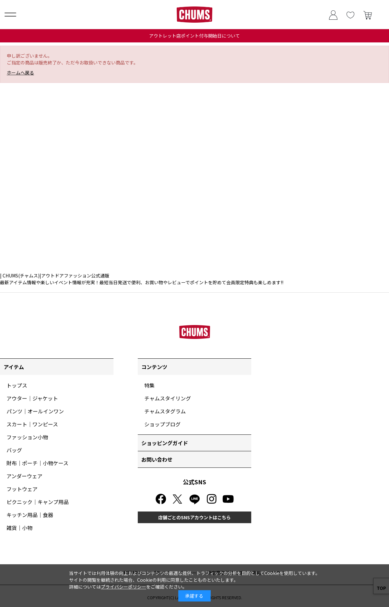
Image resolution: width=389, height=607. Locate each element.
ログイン (333, 14)
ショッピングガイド (164, 443)
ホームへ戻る (20, 72)
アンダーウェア (24, 476)
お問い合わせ (156, 459)
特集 (149, 385)
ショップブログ (162, 424)
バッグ (14, 450)
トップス (16, 385)
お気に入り (350, 14)
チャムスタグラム (165, 411)
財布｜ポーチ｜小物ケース (37, 463)
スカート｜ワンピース (32, 424)
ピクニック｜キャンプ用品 (37, 502)
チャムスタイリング (167, 398)
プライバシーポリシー (123, 586)
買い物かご (367, 14)
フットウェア (22, 489)
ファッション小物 (27, 437)
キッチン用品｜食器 (29, 515)
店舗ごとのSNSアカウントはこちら (194, 517)
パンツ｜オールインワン (35, 411)
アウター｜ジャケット (32, 398)
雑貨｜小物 (19, 528)
